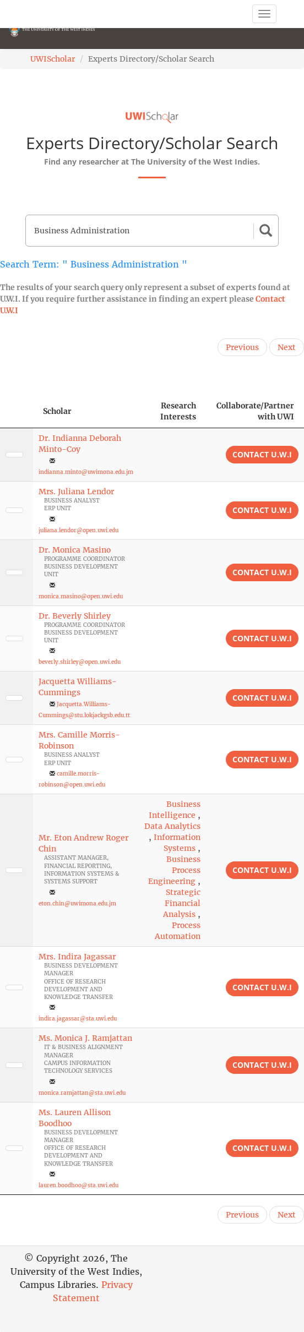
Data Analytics (172, 826)
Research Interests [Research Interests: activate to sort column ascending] (178, 411)
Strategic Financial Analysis (181, 903)
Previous (242, 347)
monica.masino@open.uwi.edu (81, 596)
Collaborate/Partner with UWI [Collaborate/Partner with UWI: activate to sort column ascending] (255, 411)
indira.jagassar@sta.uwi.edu (78, 1018)
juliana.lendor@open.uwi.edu (78, 530)
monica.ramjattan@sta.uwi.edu (82, 1092)
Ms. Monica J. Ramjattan (85, 1038)
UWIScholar (52, 59)
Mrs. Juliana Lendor (76, 491)
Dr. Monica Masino (75, 550)
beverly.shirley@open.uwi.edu (80, 661)
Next (287, 347)
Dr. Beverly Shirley (75, 616)
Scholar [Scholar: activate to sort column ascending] (57, 411)
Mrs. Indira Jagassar (77, 957)
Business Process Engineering (174, 870)
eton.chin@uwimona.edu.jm (77, 903)
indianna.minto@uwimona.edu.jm (86, 472)
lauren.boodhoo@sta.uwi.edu (78, 1185)
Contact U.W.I (262, 454)
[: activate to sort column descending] (16, 411)
